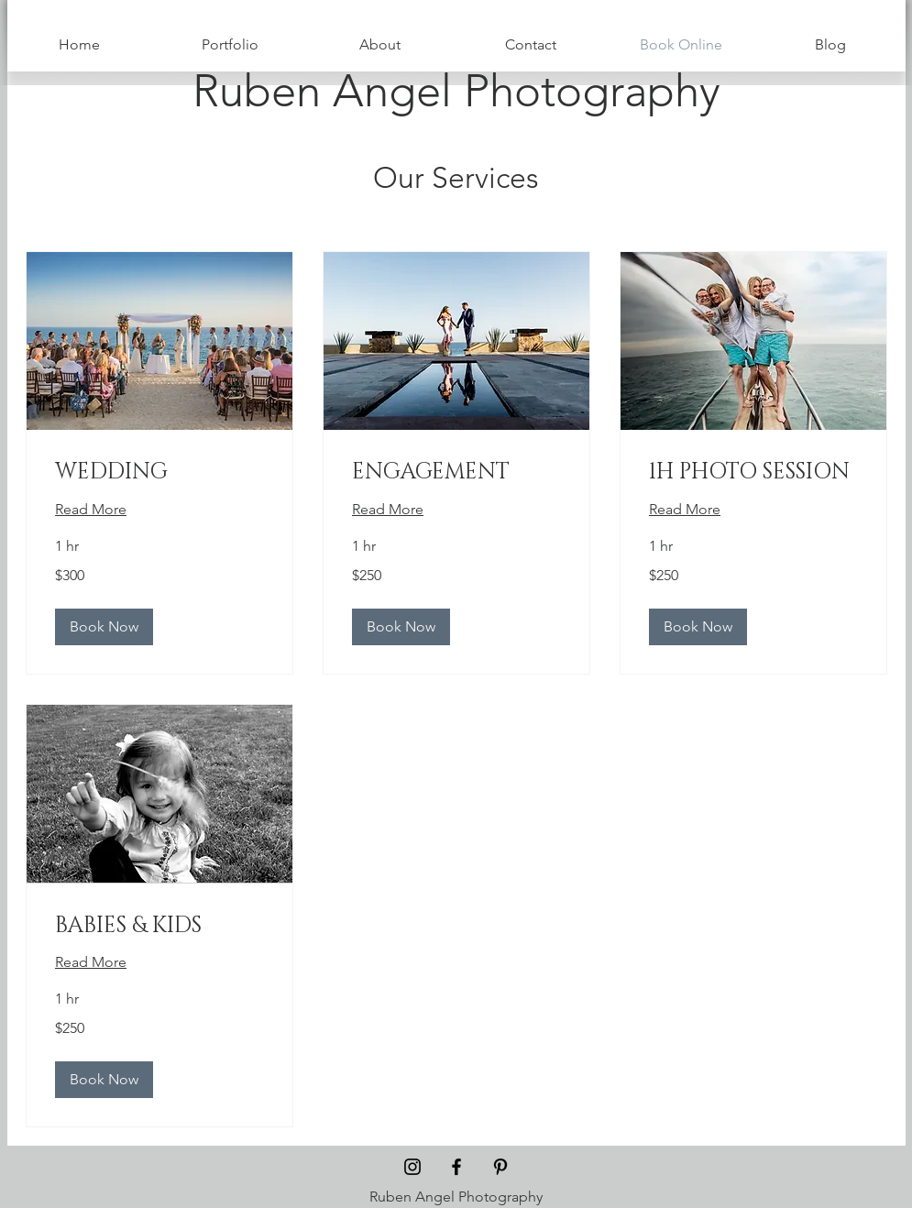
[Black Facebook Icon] (456, 1167)
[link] (159, 473)
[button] (104, 627)
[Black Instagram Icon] (412, 1167)
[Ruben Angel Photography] (456, 91)
